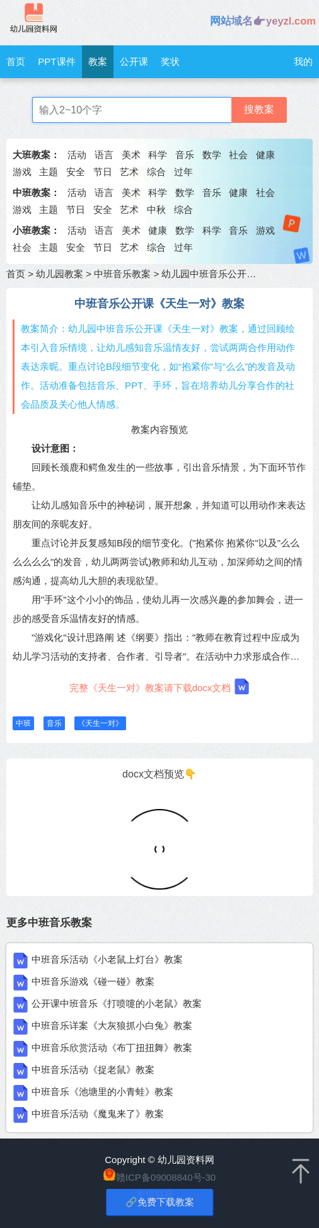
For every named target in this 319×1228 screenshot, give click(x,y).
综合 (156, 171)
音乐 (184, 154)
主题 (48, 171)
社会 (238, 154)
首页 (15, 61)
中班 (23, 723)
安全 (75, 171)
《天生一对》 (100, 723)
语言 (104, 154)
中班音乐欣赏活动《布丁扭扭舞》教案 (112, 1047)
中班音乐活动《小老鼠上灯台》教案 (107, 959)
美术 (131, 154)
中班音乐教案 (122, 273)
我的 (303, 61)
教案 (97, 61)
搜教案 (259, 109)
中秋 (156, 209)
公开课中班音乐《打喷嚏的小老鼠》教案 (117, 1003)
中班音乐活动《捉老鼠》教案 (93, 1069)
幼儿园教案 (59, 273)
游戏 (22, 171)
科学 (157, 154)
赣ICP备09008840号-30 (166, 1177)
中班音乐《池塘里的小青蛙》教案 (102, 1091)
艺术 (129, 171)
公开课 (134, 61)
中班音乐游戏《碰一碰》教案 (93, 981)
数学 (211, 154)
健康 (265, 154)
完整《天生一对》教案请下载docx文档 (159, 686)
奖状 (170, 61)
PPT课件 (56, 61)
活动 (76, 154)
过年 (183, 171)
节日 (102, 171)
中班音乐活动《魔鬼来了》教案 (98, 1113)
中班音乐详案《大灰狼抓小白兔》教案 (112, 1025)
